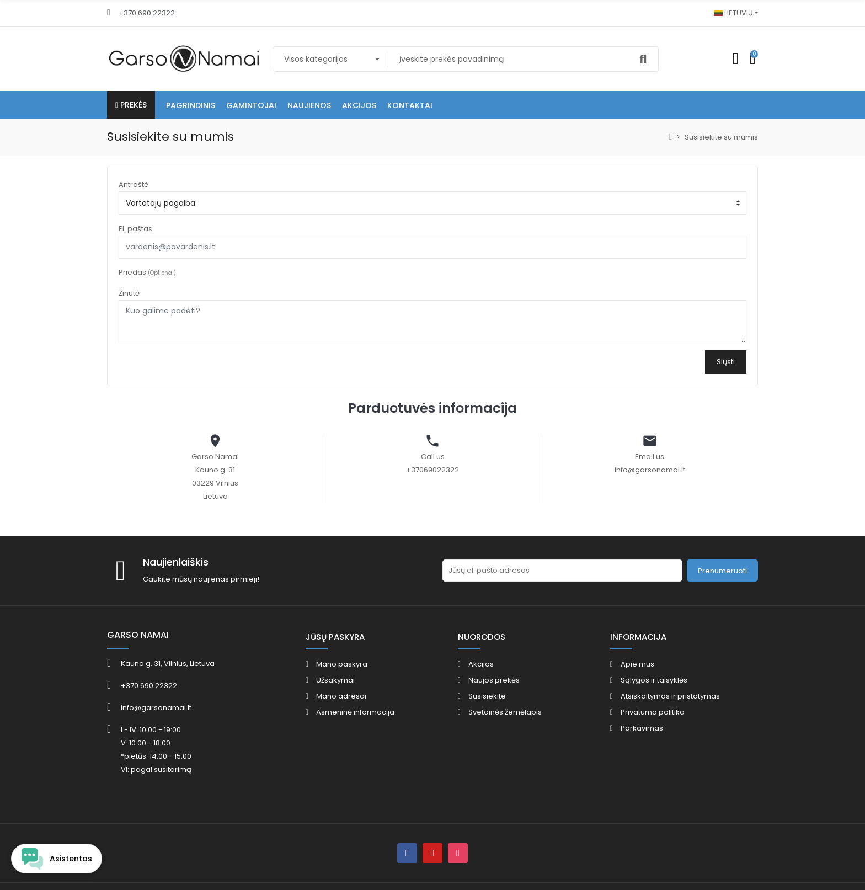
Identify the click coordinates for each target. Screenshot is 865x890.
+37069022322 (432, 470)
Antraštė (133, 184)
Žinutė (129, 293)
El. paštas (135, 228)
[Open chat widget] (56, 858)
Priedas (147, 272)
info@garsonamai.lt (650, 470)
